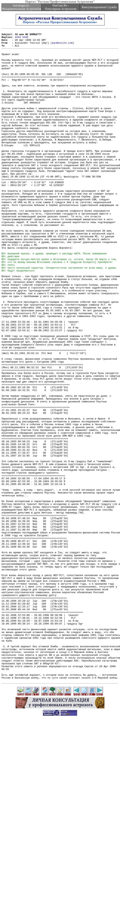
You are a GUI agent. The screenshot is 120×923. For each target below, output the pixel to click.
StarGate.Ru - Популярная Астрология (60, 7)
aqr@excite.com (62, 45)
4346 (25, 38)
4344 (18, 38)
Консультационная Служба (99, 7)
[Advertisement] (59, 883)
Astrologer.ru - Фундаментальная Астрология (21, 7)
